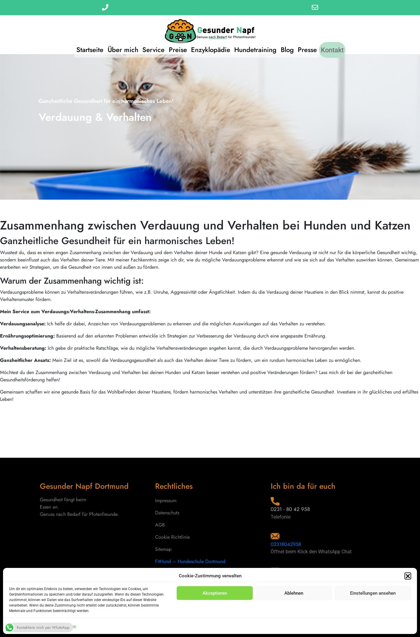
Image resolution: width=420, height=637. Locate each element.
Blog (291, 47)
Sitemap (163, 549)
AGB (160, 524)
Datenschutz (167, 512)
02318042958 (287, 544)
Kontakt (340, 47)
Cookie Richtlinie (172, 537)
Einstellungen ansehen (373, 593)
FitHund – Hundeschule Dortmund (190, 561)
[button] (408, 576)
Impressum (165, 500)
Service (149, 47)
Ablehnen (293, 593)
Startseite (81, 47)
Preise (176, 47)
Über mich (117, 47)
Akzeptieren (215, 593)
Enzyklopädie (210, 47)
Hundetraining (257, 47)
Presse (313, 47)
